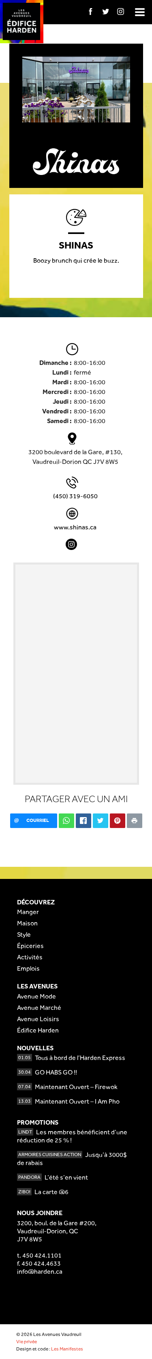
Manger (28, 912)
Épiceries (30, 946)
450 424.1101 (42, 1255)
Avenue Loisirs (38, 1019)
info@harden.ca (39, 1271)
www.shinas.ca (75, 527)
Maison (27, 923)
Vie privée (26, 1341)
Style (24, 934)
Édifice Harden (38, 1030)
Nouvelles (35, 1048)
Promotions (37, 1122)
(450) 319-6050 (75, 496)
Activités (30, 957)
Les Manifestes (67, 1349)
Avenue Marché (39, 1007)
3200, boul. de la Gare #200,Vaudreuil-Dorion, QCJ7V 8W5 (56, 1231)
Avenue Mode (36, 996)
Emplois (28, 968)
